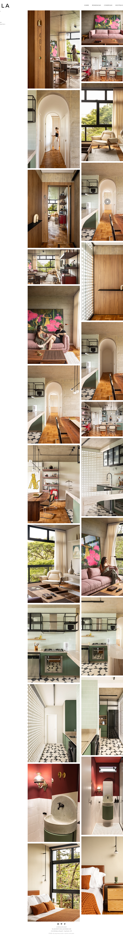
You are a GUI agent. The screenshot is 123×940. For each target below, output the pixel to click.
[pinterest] (61, 924)
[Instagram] (58, 924)
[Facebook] (65, 924)
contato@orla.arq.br (61, 927)
